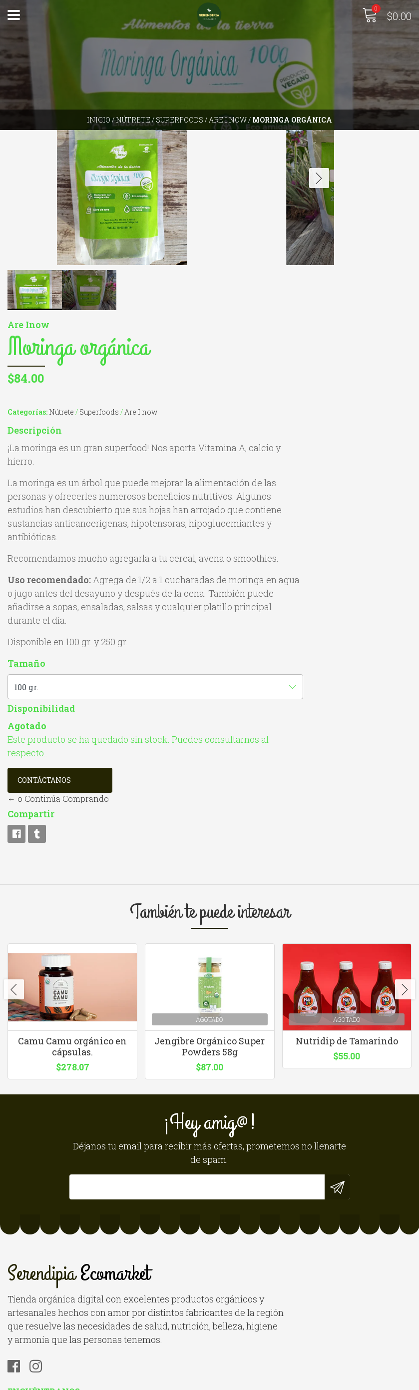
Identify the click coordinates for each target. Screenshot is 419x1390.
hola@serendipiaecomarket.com (280, 1178)
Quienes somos (36, 1326)
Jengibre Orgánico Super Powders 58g (209, 913)
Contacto (25, 1313)
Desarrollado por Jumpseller (316, 1379)
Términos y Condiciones (55, 1340)
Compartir (275, 647)
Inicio (98, 120)
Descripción (279, 142)
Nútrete (133, 120)
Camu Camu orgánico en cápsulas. (72, 913)
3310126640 (238, 1191)
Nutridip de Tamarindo (347, 908)
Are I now (228, 120)
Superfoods (179, 120)
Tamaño (271, 483)
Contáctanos (288, 613)
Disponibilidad (285, 528)
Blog (16, 1353)
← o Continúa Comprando (302, 632)
